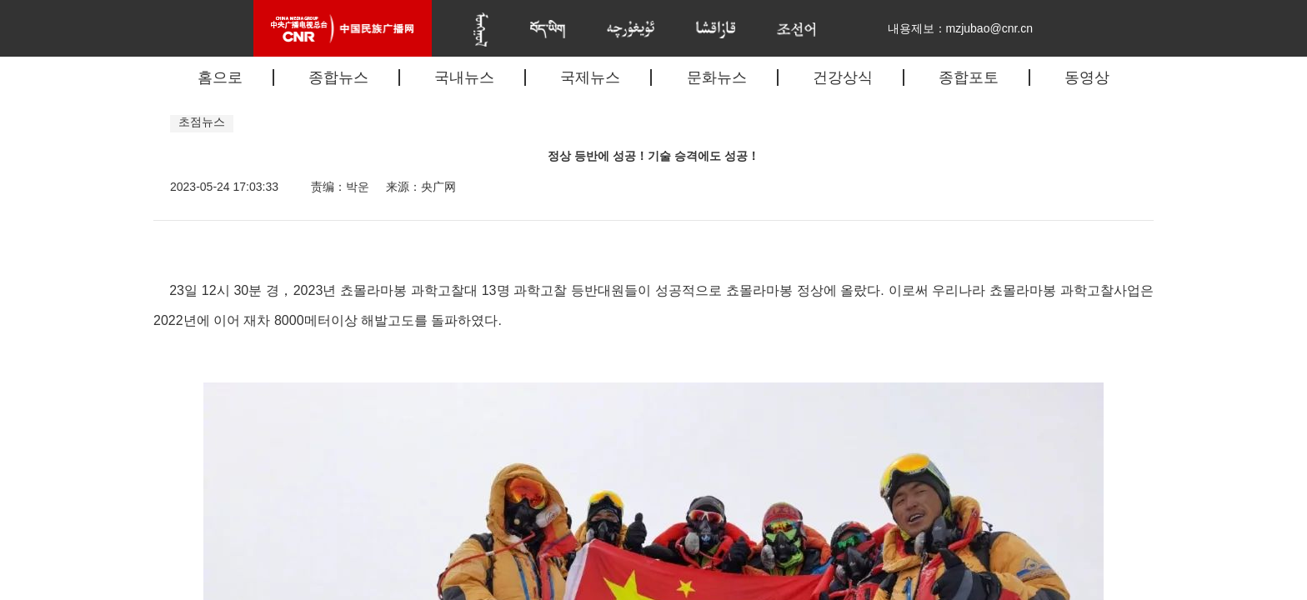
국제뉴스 (590, 77)
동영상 (1086, 77)
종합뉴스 (338, 77)
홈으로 (220, 77)
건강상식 (843, 77)
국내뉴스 (464, 77)
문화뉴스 (717, 77)
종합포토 (969, 77)
